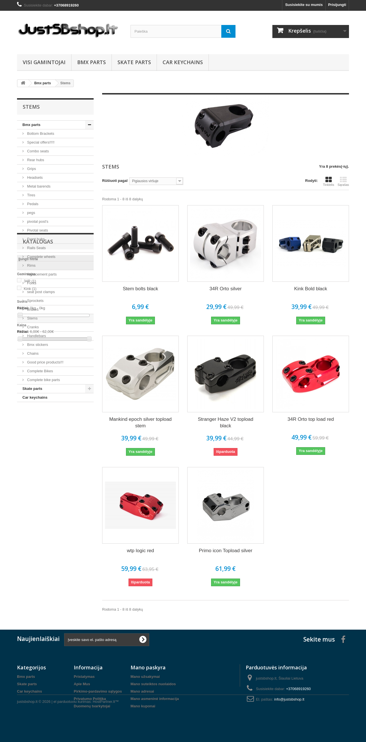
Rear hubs (35, 160)
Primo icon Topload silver (226, 550)
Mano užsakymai (145, 676)
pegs (30, 213)
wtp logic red (140, 550)
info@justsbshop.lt (289, 699)
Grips (31, 169)
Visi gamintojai (44, 62)
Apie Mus (82, 684)
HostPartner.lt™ (106, 726)
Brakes (32, 309)
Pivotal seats (37, 230)
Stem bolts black (140, 288)
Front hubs (35, 239)
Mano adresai (142, 691)
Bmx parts (91, 62)
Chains (32, 353)
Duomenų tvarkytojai (92, 706)
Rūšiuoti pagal (115, 180)
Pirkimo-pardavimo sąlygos (98, 691)
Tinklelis (328, 181)
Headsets (34, 177)
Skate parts (134, 62)
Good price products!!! (45, 362)
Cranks (32, 327)
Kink (30, 466)
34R (30, 459)
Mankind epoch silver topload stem (140, 422)
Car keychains (183, 62)
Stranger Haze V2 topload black (225, 422)
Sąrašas (343, 181)
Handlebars (36, 336)
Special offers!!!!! (40, 142)
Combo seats (37, 151)
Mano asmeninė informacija (155, 699)
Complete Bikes (39, 371)
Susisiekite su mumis (304, 5)
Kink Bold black (310, 288)
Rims (30, 265)
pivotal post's (37, 221)
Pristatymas (84, 676)
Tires (30, 195)
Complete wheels (40, 257)
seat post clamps (40, 292)
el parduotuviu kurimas (72, 726)
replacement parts (41, 274)
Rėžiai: (23, 486)
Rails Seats (36, 248)
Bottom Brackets (40, 133)
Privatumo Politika (90, 699)
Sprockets (34, 301)
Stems (31, 318)
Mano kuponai (143, 706)
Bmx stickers (37, 344)
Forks (31, 283)
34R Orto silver (225, 288)
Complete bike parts (43, 380)
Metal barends (38, 186)
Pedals (32, 204)
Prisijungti (337, 5)
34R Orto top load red (310, 419)
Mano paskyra (148, 667)
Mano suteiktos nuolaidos (153, 684)
